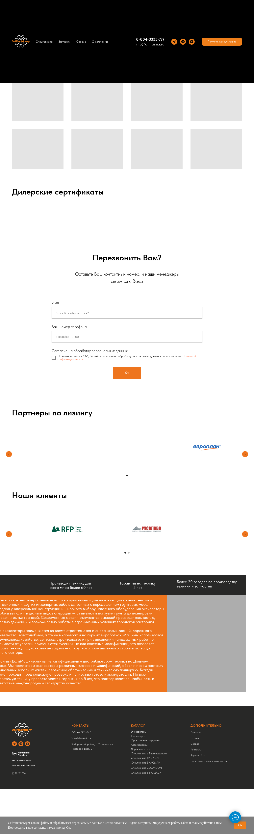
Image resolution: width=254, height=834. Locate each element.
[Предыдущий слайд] (9, 454)
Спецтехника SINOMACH (146, 772)
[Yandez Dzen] (192, 42)
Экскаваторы (138, 731)
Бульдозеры (137, 736)
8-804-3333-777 (150, 39)
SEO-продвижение (21, 760)
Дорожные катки (140, 749)
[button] (222, 42)
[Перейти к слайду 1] (127, 475)
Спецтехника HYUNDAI (145, 757)
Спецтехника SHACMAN (145, 762)
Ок (240, 825)
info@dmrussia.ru (150, 44)
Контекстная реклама (23, 765)
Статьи (194, 738)
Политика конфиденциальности (208, 761)
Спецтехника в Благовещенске (149, 753)
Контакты (195, 749)
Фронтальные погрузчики (145, 740)
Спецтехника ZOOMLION (146, 767)
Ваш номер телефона (69, 326)
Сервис (81, 41)
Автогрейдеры (139, 744)
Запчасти (64, 41)
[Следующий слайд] (245, 454)
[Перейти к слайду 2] (129, 553)
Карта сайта (197, 755)
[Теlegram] (174, 42)
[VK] (183, 42)
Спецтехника (44, 41)
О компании (100, 41)
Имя (55, 302)
